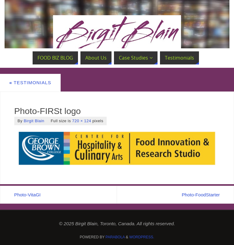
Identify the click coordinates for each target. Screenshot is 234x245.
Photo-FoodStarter (201, 194)
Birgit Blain (34, 121)
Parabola (115, 237)
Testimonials (30, 82)
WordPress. (141, 237)
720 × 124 (81, 121)
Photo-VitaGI (27, 194)
